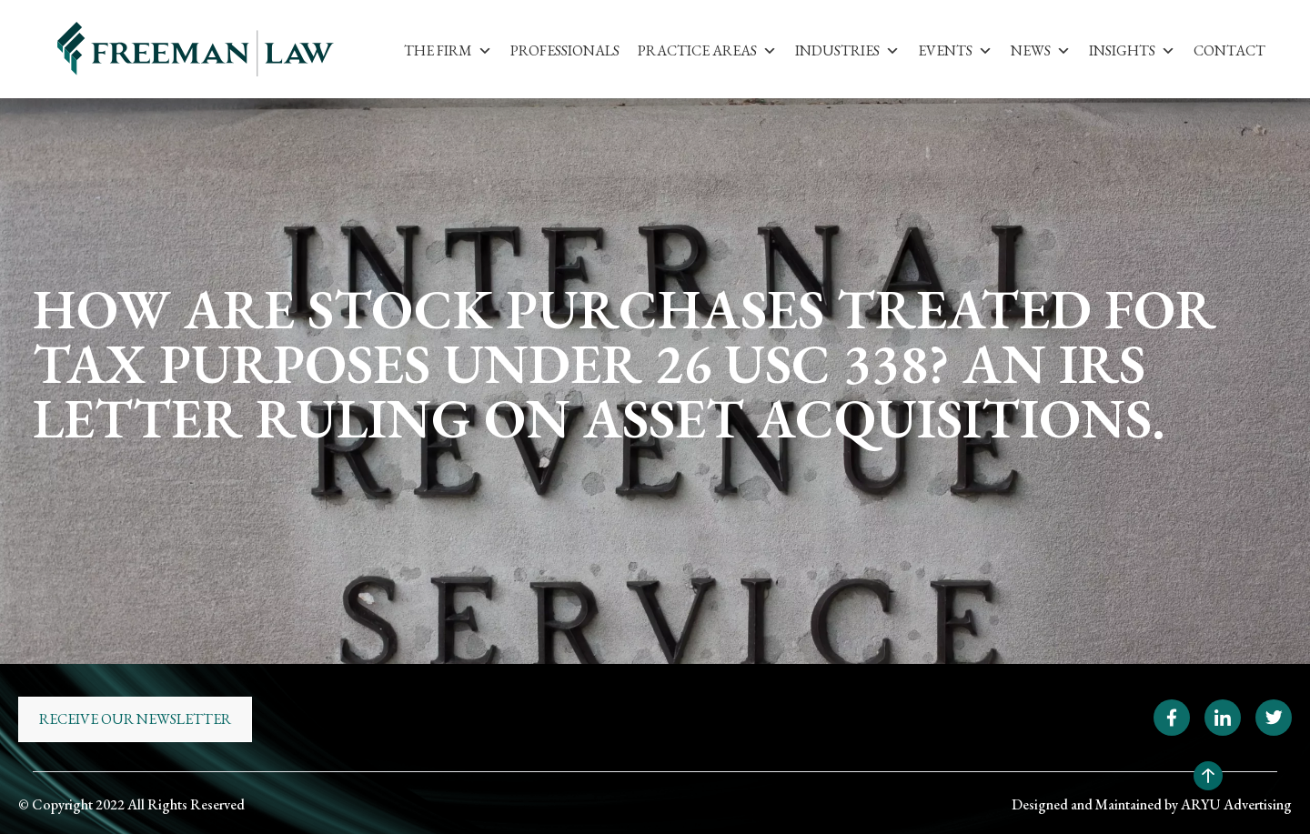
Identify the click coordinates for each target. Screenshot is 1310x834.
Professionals (565, 50)
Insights (1132, 50)
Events (955, 50)
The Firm (448, 50)
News (1041, 50)
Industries (847, 50)
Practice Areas (707, 50)
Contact (1229, 50)
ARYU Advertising (1236, 800)
